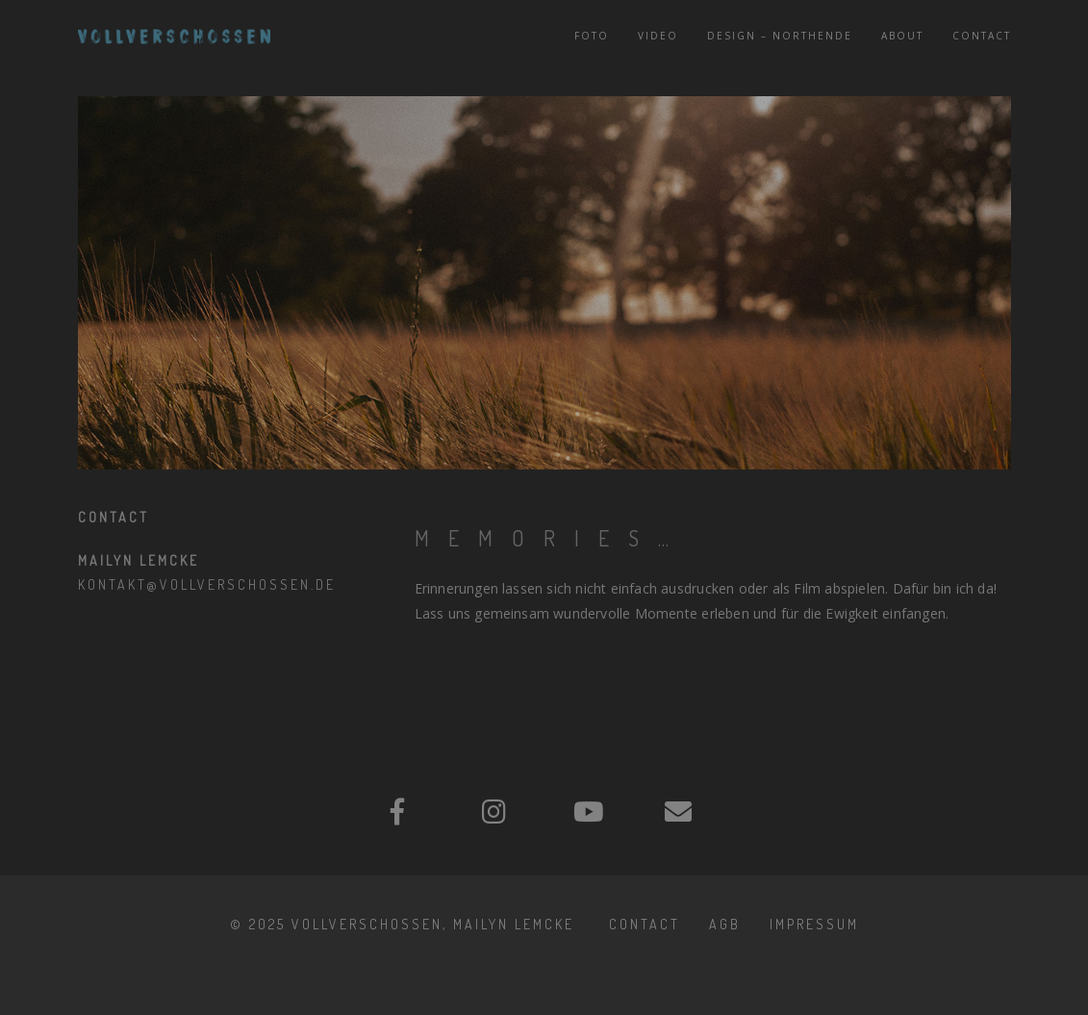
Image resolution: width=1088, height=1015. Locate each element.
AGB (725, 924)
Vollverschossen (367, 924)
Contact (981, 35)
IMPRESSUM (814, 924)
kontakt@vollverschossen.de (207, 584)
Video (658, 35)
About (902, 35)
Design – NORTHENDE (779, 35)
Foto (591, 35)
